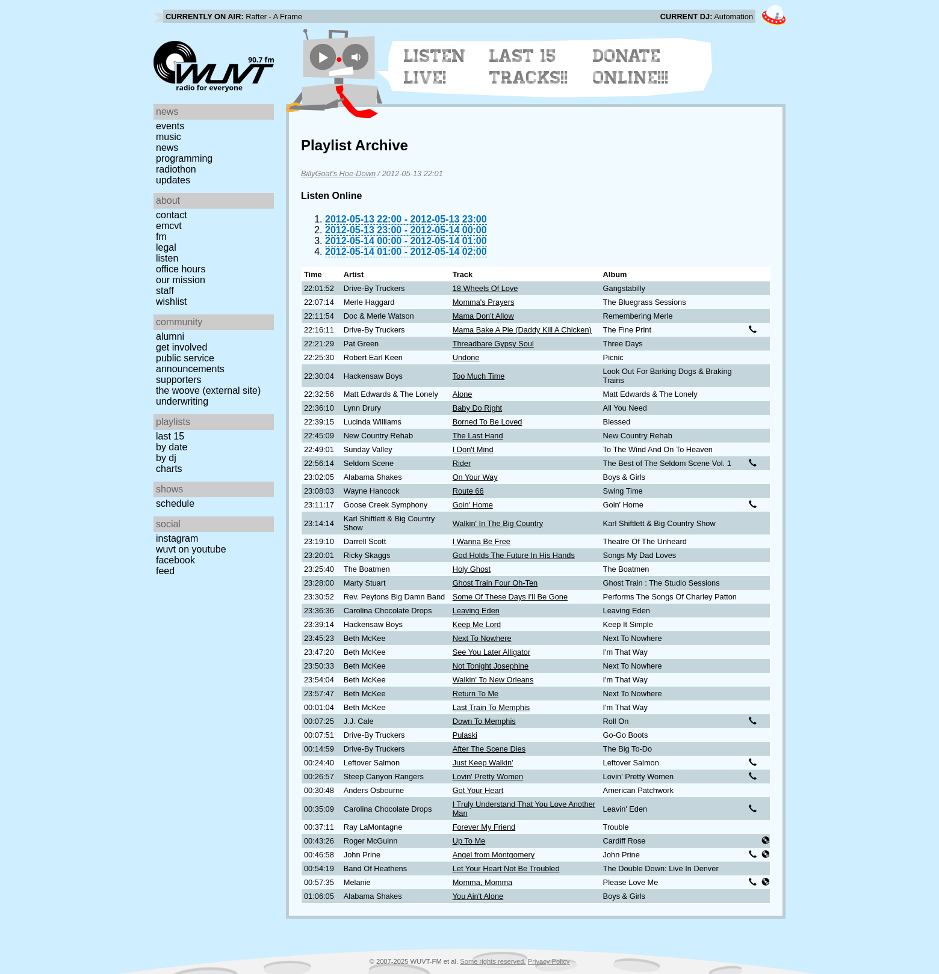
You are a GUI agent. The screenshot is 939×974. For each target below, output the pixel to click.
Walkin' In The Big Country (498, 523)
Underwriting (182, 401)
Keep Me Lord (477, 624)
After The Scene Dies (489, 748)
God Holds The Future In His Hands (514, 555)
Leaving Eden (476, 610)
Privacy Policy (549, 961)
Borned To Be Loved (487, 421)
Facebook (175, 560)
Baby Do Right (478, 407)
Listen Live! (435, 66)
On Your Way (475, 477)
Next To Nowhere (482, 638)
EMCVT (169, 226)
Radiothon (176, 169)
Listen (167, 258)
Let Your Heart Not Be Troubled (506, 868)
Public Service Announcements (190, 363)
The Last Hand (478, 435)
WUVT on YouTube (191, 549)
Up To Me (469, 840)
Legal (166, 247)
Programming (184, 158)
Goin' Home (473, 504)
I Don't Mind (473, 449)
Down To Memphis (484, 721)
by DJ (166, 458)
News (167, 147)
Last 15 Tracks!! (528, 66)
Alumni (170, 336)
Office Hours (180, 269)
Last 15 (170, 436)
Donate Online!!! (631, 66)
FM (161, 236)
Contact (171, 215)
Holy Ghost (472, 569)
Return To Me (476, 693)
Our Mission (180, 280)
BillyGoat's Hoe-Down (338, 173)
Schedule (175, 503)
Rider (462, 463)
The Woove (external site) (208, 390)
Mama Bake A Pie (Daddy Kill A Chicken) (522, 329)
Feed (165, 571)
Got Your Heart (478, 790)
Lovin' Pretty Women (488, 776)
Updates (173, 180)
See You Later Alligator (492, 652)
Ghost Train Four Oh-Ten (495, 582)
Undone (466, 357)
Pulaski (465, 735)
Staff (165, 291)
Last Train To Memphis (491, 707)
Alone (463, 394)
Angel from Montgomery (494, 854)
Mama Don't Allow (483, 315)
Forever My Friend (484, 827)
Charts (169, 469)
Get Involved (181, 347)
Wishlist (171, 301)
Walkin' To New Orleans (493, 679)
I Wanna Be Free (481, 541)
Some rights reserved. (492, 961)
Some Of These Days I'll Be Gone (510, 596)
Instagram (177, 538)
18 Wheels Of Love (485, 288)
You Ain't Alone (478, 896)
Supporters (179, 380)
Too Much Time (479, 376)
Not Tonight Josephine (490, 665)
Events (170, 126)
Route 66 (468, 490)
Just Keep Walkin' (483, 762)
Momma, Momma (483, 882)
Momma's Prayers (484, 302)
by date (171, 447)
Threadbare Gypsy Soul (493, 343)
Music (168, 137)
